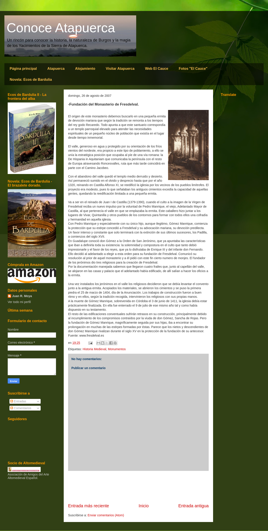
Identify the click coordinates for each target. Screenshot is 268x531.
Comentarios (20, 408)
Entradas (18, 401)
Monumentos (117, 349)
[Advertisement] (138, 487)
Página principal (23, 68)
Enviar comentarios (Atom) (106, 515)
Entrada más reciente (88, 505)
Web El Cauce (156, 68)
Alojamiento (85, 68)
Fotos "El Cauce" (193, 68)
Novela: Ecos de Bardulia (31, 79)
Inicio (144, 505)
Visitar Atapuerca (120, 68)
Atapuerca (56, 68)
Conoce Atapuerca (61, 27)
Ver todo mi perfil (19, 302)
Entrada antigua (193, 505)
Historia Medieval (94, 349)
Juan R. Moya (22, 296)
